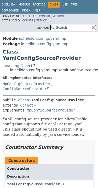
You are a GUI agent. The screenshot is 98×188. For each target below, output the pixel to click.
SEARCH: (43, 27)
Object (26, 105)
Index (26, 10)
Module (24, 4)
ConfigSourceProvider (25, 89)
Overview (8, 4)
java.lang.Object (17, 66)
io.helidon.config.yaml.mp (42, 38)
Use (65, 4)
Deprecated (10, 10)
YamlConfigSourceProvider (33, 184)
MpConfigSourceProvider (27, 84)
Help (36, 10)
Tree (74, 4)
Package (39, 4)
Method (58, 16)
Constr (44, 16)
